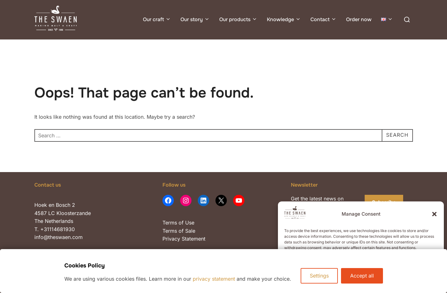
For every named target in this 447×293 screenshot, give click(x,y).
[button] (434, 214)
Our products (238, 19)
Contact (323, 19)
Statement (193, 239)
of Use (185, 222)
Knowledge (284, 19)
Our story (195, 19)
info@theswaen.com (58, 237)
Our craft (157, 19)
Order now (359, 19)
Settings (319, 275)
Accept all (362, 275)
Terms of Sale (178, 231)
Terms (169, 222)
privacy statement (214, 279)
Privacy (172, 239)
